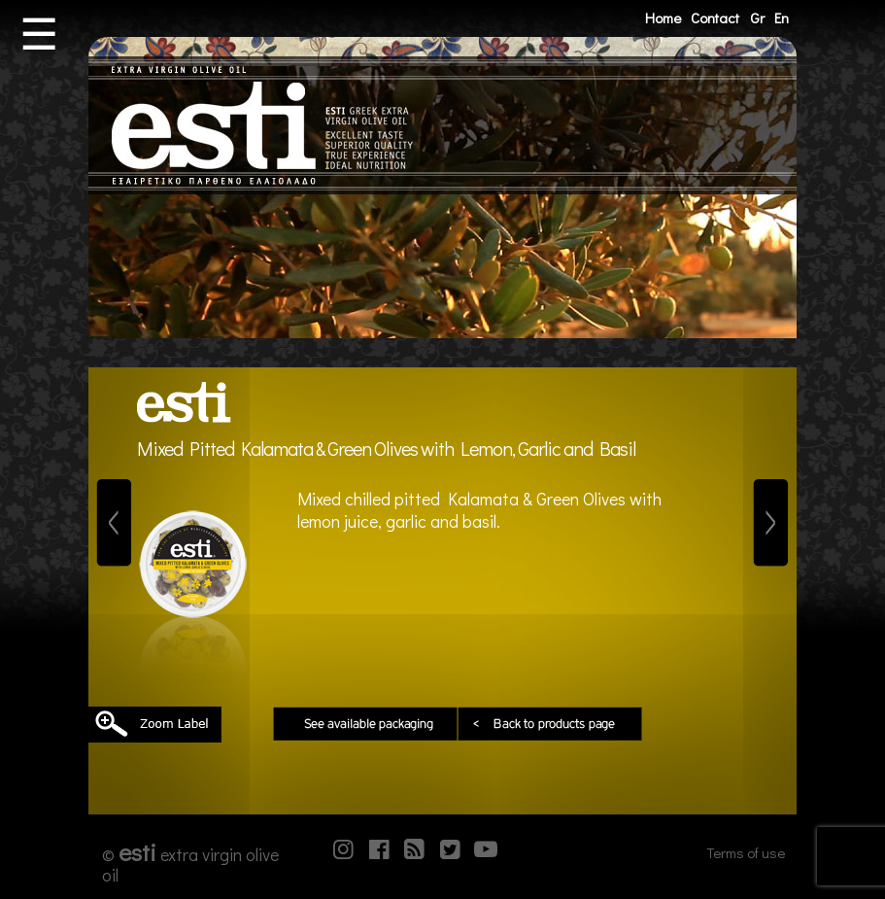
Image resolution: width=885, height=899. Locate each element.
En (781, 17)
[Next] (771, 523)
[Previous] (114, 523)
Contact (715, 17)
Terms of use (745, 852)
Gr (757, 17)
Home (663, 17)
